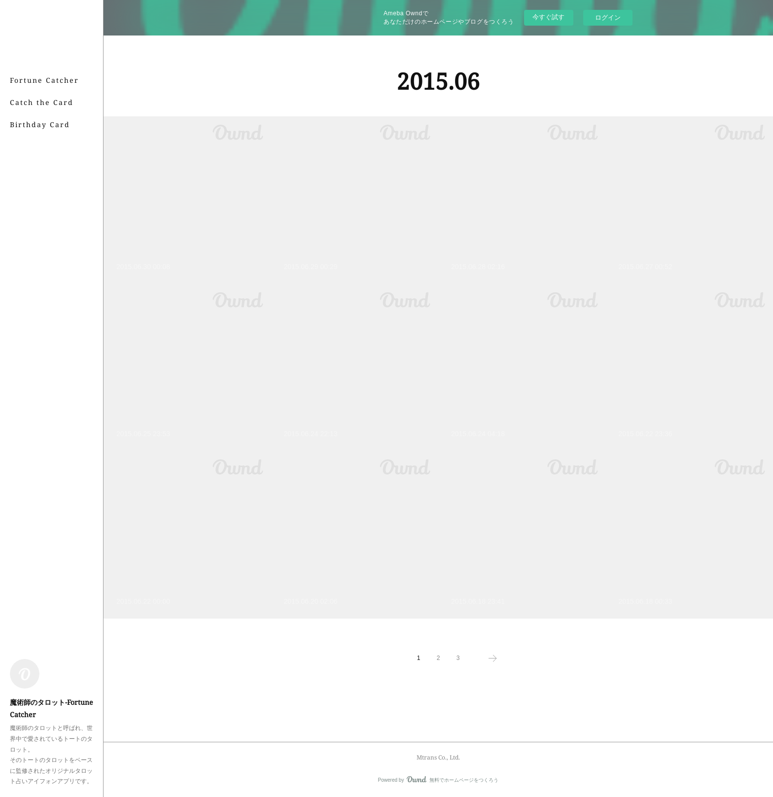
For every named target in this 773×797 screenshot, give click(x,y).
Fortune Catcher (44, 80)
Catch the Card (41, 102)
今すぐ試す (548, 17)
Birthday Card (40, 124)
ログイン (608, 17)
